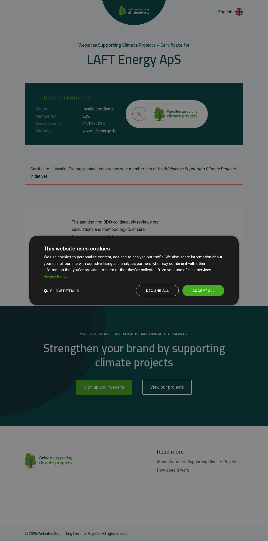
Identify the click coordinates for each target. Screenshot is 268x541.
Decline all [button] (155, 290)
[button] (61, 290)
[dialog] (134, 270)
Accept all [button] (202, 290)
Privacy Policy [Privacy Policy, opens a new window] (55, 276)
